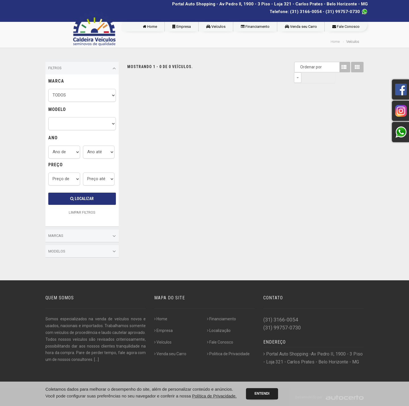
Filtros (82, 68)
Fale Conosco (346, 26)
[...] (96, 359)
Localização (219, 330)
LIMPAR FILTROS (82, 212)
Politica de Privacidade (228, 354)
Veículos (216, 26)
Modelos (82, 251)
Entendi (262, 394)
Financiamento (255, 26)
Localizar (82, 198)
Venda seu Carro (301, 26)
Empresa (181, 26)
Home (150, 26)
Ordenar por (299, 67)
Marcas (82, 236)
